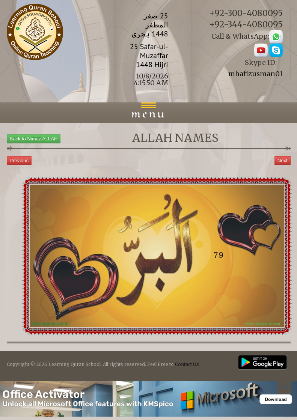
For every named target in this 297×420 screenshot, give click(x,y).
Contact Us (187, 364)
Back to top (283, 388)
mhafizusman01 (255, 73)
